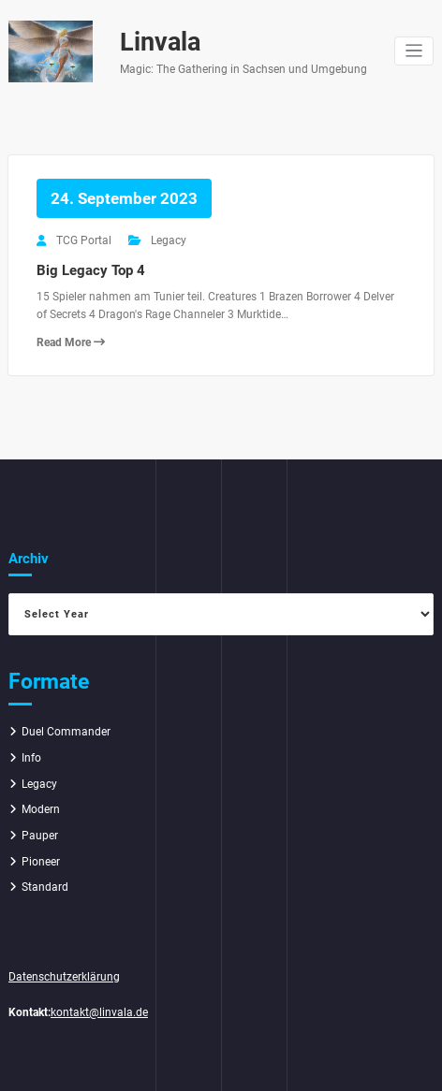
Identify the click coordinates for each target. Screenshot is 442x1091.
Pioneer (41, 861)
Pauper (40, 835)
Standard (45, 887)
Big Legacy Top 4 (91, 270)
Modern (41, 809)
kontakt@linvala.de (99, 1012)
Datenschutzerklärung (64, 976)
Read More (71, 342)
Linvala (160, 42)
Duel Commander (66, 731)
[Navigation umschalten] (414, 50)
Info (31, 757)
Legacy (168, 240)
